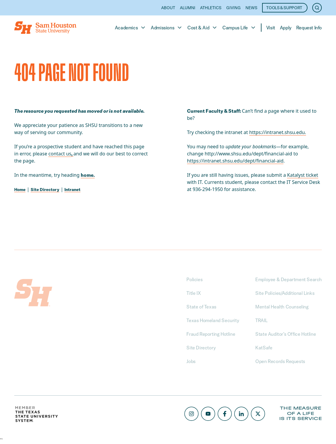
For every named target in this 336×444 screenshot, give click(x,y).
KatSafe (263, 348)
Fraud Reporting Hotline (210, 334)
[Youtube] (208, 414)
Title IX (193, 293)
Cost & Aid (202, 28)
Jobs (190, 361)
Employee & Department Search (288, 279)
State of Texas (201, 307)
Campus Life (239, 28)
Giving (233, 7)
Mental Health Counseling (281, 307)
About (168, 7)
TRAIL (261, 320)
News (251, 7)
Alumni (187, 7)
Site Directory (45, 189)
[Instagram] (191, 414)
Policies (194, 279)
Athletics (210, 7)
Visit (270, 28)
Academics (130, 28)
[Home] (45, 27)
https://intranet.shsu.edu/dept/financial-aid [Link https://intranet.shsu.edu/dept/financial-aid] (235, 160)
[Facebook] (225, 414)
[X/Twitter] (258, 414)
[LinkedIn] (241, 414)
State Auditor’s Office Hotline (285, 334)
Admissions (167, 28)
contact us (59, 153)
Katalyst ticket (302, 175)
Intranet (72, 189)
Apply (285, 28)
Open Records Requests (280, 361)
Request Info (309, 28)
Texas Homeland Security (212, 320)
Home (20, 189)
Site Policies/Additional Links (284, 293)
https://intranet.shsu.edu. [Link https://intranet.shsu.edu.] (277, 132)
